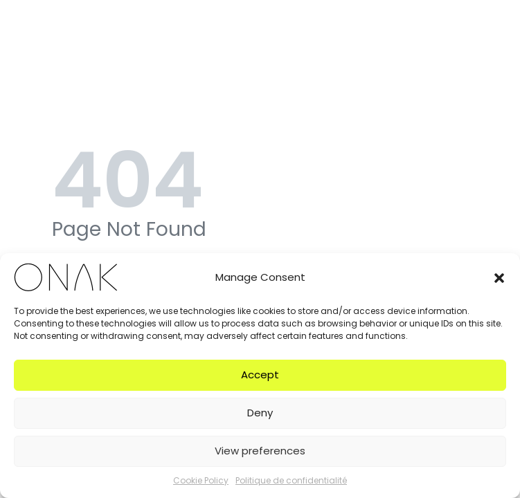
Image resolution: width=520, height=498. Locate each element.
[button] (499, 277)
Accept (260, 374)
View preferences (260, 450)
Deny (260, 412)
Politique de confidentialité (291, 480)
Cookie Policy (200, 480)
